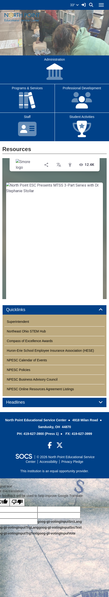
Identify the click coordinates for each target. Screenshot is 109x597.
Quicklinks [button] (21, 310)
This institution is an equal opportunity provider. (54, 471)
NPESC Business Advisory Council (32, 379)
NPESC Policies (18, 370)
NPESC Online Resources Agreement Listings (40, 389)
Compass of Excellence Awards (30, 341)
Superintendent (18, 322)
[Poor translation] (17, 502)
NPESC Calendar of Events (27, 360)
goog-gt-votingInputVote (56, 533)
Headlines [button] (20, 402)
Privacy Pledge (72, 462)
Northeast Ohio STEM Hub (26, 331)
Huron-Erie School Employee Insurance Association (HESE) (50, 350)
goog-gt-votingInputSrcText (60, 527)
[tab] (54, 310)
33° (74, 5)
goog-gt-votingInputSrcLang (60, 521)
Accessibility (48, 462)
